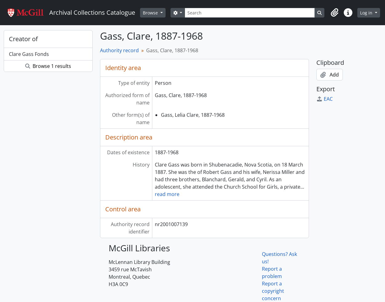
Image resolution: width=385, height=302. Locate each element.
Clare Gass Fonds (29, 54)
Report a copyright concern (273, 291)
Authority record (119, 50)
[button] (334, 12)
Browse (151, 13)
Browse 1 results (48, 66)
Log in (367, 13)
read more (167, 194)
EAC (324, 99)
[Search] (250, 13)
